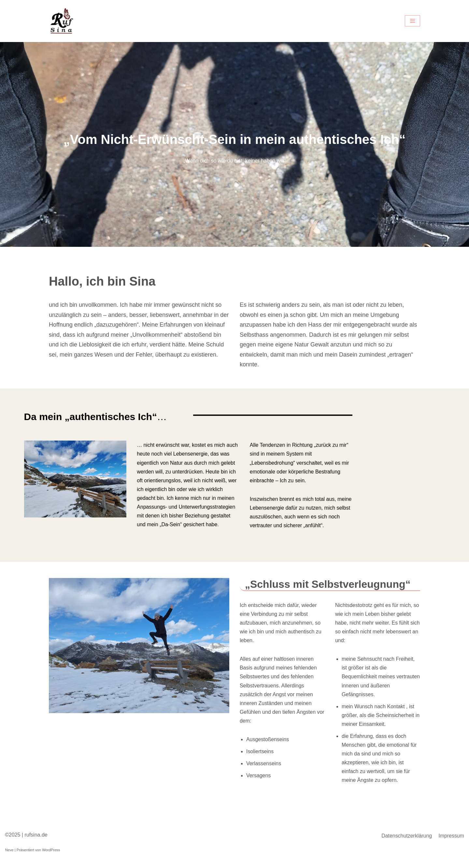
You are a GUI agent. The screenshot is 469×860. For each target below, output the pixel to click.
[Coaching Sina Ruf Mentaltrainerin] (62, 21)
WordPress (51, 851)
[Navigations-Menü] (412, 20)
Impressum (451, 837)
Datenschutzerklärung (406, 837)
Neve (9, 851)
